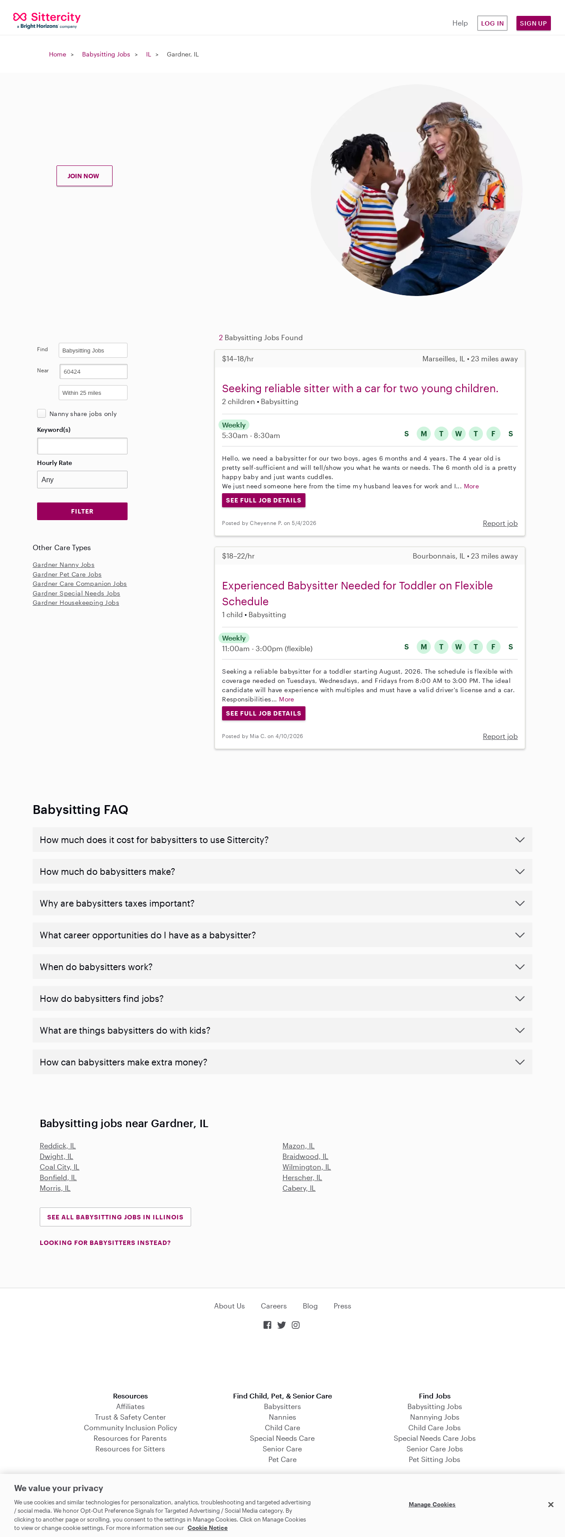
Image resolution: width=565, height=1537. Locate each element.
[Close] (551, 1505)
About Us (229, 1305)
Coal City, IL (59, 1166)
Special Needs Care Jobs (435, 1438)
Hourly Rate (54, 462)
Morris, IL (55, 1188)
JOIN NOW (83, 176)
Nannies (282, 1417)
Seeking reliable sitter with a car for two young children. (360, 388)
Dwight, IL (56, 1156)
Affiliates (130, 1406)
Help (460, 23)
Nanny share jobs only (83, 413)
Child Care (282, 1427)
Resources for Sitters (130, 1448)
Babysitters (282, 1406)
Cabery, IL (299, 1188)
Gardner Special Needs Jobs (76, 593)
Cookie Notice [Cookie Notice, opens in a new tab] (208, 1527)
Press (342, 1305)
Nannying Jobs (435, 1417)
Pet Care (282, 1459)
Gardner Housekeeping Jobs (76, 602)
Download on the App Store (282, 1361)
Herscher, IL (302, 1177)
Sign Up (533, 23)
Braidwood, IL (305, 1156)
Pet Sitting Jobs (434, 1459)
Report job (500, 523)
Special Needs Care (282, 1438)
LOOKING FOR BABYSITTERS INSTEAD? (105, 1242)
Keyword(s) (54, 429)
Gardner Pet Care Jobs (67, 574)
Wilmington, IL (306, 1166)
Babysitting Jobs (106, 54)
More (471, 486)
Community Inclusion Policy (130, 1427)
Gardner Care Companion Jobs (80, 583)
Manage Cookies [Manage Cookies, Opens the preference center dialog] (432, 1504)
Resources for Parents (130, 1438)
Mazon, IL (298, 1145)
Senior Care (282, 1448)
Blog (310, 1305)
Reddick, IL (58, 1145)
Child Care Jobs (434, 1427)
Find (42, 349)
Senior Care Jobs (435, 1448)
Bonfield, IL (58, 1177)
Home (57, 54)
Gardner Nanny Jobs (63, 564)
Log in (492, 23)
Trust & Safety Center (130, 1417)
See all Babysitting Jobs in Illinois (115, 1217)
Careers (274, 1305)
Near (43, 370)
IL (148, 54)
